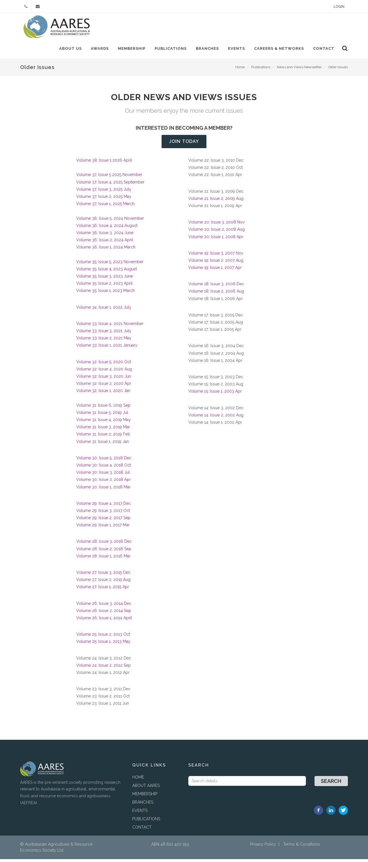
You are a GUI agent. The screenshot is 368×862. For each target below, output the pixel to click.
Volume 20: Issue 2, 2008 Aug (217, 232)
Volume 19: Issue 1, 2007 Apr (215, 270)
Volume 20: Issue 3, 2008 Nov (217, 225)
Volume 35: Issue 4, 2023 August (106, 272)
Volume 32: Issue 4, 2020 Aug (104, 372)
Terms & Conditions (301, 847)
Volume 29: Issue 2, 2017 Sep (103, 520)
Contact (323, 48)
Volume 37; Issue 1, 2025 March (105, 206)
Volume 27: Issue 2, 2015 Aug (103, 582)
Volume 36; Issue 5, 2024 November (110, 221)
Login (339, 7)
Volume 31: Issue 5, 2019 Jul (102, 415)
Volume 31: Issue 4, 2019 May (103, 422)
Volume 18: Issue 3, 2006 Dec (216, 286)
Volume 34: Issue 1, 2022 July (103, 310)
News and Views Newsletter (299, 70)
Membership (131, 48)
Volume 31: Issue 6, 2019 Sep (103, 408)
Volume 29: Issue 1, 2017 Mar (103, 527)
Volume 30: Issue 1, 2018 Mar (103, 490)
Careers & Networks (278, 48)
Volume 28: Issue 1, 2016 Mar (103, 559)
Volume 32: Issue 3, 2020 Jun (103, 379)
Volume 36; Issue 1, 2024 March (105, 250)
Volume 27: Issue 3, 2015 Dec (103, 575)
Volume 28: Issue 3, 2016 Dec (104, 544)
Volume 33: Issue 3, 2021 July (103, 333)
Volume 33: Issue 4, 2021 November (109, 326)
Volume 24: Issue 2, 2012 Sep (103, 668)
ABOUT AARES (146, 788)
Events (235, 48)
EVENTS (139, 813)
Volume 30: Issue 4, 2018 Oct (103, 468)
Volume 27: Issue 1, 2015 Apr (102, 589)
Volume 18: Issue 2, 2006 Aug (216, 294)
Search (331, 784)
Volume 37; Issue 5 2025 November (109, 177)
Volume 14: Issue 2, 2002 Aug (216, 418)
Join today (184, 144)
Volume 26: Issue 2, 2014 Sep (103, 613)
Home (240, 70)
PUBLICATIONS (146, 821)
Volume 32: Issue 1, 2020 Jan (103, 393)
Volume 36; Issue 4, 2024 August (106, 228)
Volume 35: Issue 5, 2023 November (109, 264)
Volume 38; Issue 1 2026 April (104, 163)
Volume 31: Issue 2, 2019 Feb (103, 437)
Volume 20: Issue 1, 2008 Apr (216, 239)
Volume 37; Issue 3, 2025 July (103, 192)
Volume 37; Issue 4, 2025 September (110, 185)
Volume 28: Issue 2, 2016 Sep (103, 551)
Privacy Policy (263, 847)
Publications (170, 48)
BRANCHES (142, 805)
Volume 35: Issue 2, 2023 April (104, 286)
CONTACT (142, 830)
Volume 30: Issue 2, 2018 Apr (103, 482)
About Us (69, 48)
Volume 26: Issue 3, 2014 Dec (103, 606)
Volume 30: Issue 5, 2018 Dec (103, 460)
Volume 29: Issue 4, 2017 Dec (103, 506)
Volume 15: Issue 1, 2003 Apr (215, 394)
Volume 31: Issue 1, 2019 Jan (102, 444)
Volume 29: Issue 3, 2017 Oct (103, 513)
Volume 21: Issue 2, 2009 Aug (216, 201)
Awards (99, 48)
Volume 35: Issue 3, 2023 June (104, 279)
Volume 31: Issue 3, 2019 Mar (103, 429)
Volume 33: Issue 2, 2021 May (103, 341)
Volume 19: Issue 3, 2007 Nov (215, 256)
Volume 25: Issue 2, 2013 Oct (103, 637)
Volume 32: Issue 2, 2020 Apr (103, 386)
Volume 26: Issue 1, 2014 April (104, 620)
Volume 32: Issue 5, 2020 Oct (103, 364)
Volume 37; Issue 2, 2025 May (103, 199)
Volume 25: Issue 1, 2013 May (103, 644)
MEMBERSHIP (144, 796)
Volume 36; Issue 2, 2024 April (104, 242)
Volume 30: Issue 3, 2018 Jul (103, 475)
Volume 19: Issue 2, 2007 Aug (215, 263)
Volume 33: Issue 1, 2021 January (106, 348)
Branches (206, 48)
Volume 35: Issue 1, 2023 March (105, 293)
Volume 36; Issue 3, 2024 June (104, 235)
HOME (138, 780)
